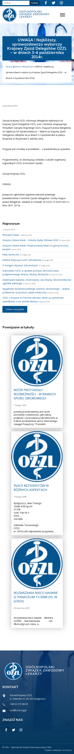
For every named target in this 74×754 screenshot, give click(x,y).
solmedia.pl (67, 750)
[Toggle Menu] (62, 14)
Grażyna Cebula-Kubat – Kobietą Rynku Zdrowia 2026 (30, 240)
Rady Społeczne (10, 254)
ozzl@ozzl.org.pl (18, 710)
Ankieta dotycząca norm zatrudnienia (21, 259)
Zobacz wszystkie (15, 309)
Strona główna (13, 66)
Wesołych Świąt (10, 234)
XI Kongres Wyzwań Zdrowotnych (20, 265)
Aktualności (27, 66)
